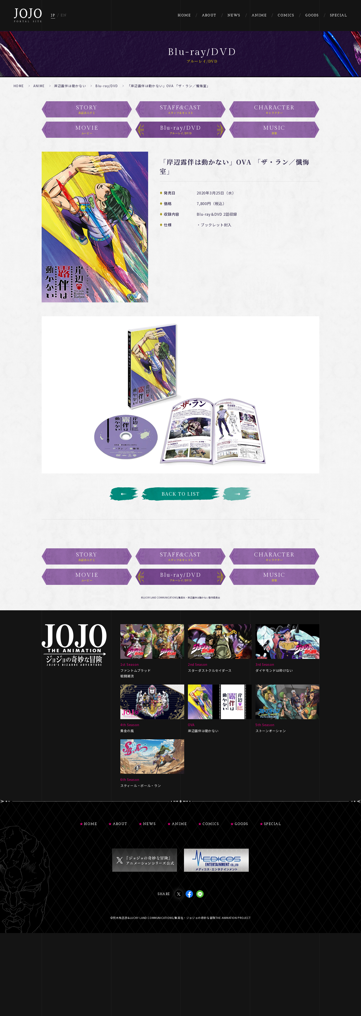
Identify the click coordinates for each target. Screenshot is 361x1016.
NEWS (149, 866)
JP (53, 15)
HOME (18, 85)
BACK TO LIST (181, 493)
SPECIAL (272, 866)
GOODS (241, 866)
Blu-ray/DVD (106, 85)
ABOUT (120, 866)
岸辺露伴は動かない (70, 85)
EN (64, 15)
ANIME (39, 85)
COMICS (210, 866)
